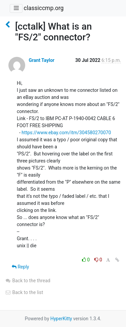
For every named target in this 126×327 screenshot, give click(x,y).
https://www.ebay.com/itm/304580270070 (66, 132)
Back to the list (24, 292)
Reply (20, 266)
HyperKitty (61, 318)
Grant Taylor (41, 60)
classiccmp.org (44, 8)
